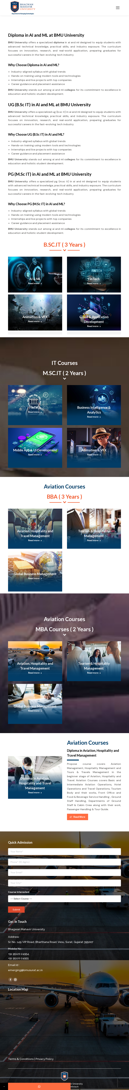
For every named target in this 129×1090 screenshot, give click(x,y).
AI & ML (35, 279)
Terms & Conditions (21, 1059)
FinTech (94, 279)
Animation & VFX (35, 317)
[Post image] (35, 275)
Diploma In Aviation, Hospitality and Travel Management (35, 783)
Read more (35, 283)
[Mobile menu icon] (118, 8)
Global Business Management (35, 574)
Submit (16, 909)
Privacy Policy (44, 1059)
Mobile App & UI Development (35, 450)
